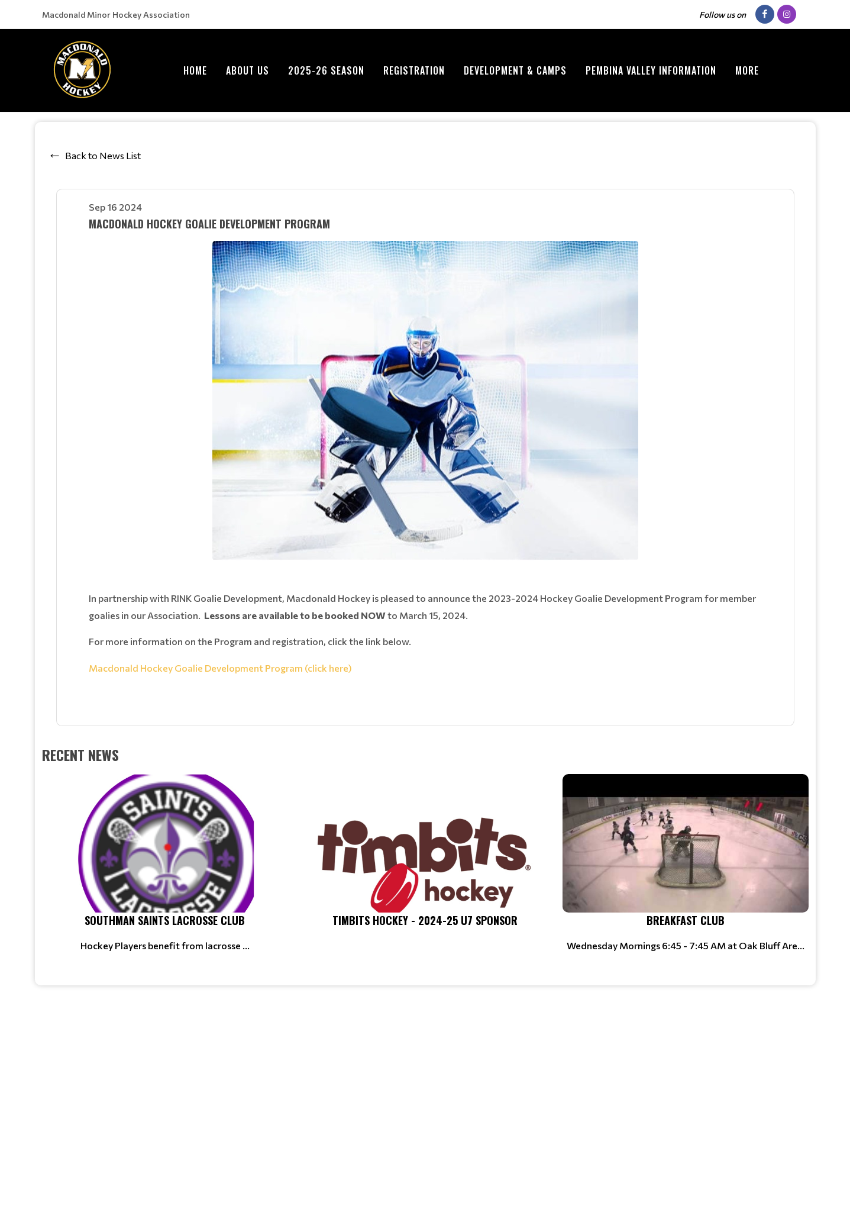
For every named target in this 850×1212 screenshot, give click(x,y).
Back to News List (103, 155)
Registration (414, 70)
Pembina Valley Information (651, 70)
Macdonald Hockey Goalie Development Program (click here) (220, 667)
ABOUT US (247, 70)
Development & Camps (515, 70)
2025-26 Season (326, 70)
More (747, 70)
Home (195, 70)
